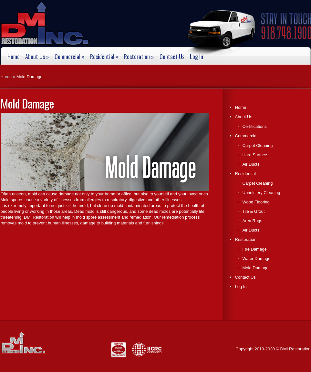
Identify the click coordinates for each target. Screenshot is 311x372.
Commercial (70, 57)
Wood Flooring (256, 202)
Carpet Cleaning (258, 145)
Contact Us (172, 57)
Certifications (255, 126)
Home (13, 57)
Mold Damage (256, 267)
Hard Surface (255, 154)
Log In (196, 57)
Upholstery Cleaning (261, 192)
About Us (37, 57)
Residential (104, 57)
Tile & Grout (254, 211)
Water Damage (257, 258)
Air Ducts (251, 164)
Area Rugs (252, 220)
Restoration (139, 57)
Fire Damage (255, 249)
